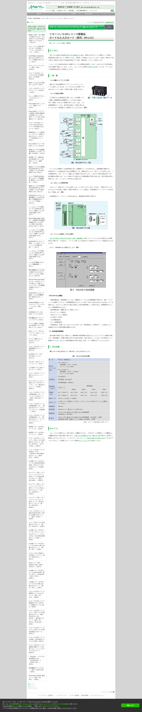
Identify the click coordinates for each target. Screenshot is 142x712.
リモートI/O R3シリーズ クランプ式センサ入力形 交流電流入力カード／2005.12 (37, 630)
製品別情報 (36, 18)
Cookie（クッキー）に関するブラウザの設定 (53, 704)
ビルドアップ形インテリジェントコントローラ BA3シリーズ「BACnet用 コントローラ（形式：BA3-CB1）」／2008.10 (37, 502)
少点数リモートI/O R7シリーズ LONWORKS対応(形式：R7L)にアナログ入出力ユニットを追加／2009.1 (37, 465)
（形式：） (77, 238)
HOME (30, 18)
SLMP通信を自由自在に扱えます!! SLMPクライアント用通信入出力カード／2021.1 (37, 59)
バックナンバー (61, 695)
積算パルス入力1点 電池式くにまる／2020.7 (36, 83)
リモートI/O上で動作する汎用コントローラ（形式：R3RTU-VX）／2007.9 (37, 556)
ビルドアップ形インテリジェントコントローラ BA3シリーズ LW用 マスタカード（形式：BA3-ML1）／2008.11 (37, 489)
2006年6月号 (109, 22)
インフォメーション (97, 695)
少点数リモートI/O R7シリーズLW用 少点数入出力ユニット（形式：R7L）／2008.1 (37, 546)
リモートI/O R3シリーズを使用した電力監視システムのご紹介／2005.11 (37, 639)
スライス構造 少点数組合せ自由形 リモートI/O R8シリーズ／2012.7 (37, 325)
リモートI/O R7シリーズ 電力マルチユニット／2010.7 (36, 375)
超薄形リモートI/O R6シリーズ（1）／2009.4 (36, 433)
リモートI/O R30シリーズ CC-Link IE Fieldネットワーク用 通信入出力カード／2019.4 (36, 125)
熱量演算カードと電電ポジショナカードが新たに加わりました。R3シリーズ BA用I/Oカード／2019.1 (37, 136)
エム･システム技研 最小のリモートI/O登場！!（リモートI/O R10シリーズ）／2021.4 (36, 49)
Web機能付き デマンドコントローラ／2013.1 (36, 319)
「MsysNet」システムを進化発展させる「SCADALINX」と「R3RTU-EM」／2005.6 (36, 660)
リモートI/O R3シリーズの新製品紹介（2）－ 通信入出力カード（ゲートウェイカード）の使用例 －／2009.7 (37, 407)
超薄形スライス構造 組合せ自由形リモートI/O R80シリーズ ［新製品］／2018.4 (36, 160)
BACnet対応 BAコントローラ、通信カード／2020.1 (37, 105)
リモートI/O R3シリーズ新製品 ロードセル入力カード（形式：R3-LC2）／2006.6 (36, 594)
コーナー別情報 (74, 695)
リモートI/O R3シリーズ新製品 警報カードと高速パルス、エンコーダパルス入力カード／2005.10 (37, 648)
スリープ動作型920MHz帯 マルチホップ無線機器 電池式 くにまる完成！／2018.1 (36, 179)
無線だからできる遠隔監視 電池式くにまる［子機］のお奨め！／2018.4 (37, 151)
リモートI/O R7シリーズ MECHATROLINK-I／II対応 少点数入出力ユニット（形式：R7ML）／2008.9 (37, 515)
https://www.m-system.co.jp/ (96, 438)
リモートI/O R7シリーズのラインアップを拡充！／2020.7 (37, 90)
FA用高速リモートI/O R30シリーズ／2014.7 (36, 313)
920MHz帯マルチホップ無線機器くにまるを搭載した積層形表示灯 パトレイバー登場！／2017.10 (36, 199)
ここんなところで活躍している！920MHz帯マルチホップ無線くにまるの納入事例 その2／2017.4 (37, 233)
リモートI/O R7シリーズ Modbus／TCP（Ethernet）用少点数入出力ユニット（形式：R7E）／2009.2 (36, 453)
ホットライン (83, 440)
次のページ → (32, 686)
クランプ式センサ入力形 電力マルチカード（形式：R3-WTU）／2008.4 (37, 524)
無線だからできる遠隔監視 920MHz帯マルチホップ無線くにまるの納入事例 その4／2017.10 (37, 188)
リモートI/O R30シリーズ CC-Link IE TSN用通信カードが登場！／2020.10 (36, 76)
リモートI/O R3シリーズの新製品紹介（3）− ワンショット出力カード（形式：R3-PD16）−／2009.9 (36, 396)
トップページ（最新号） (46, 695)
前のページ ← (32, 684)
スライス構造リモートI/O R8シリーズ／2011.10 (36, 341)
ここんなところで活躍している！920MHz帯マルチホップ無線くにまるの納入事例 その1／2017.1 (37, 254)
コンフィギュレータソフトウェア (60, 238)
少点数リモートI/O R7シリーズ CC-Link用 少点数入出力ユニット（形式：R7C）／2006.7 (36, 584)
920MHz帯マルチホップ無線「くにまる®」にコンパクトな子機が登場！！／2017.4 (36, 244)
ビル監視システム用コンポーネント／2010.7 (37, 368)
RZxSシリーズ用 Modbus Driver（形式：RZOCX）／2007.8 (36, 564)
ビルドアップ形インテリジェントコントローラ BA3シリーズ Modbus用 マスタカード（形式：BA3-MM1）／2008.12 (37, 476)
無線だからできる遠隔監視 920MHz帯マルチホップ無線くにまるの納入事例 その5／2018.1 (37, 169)
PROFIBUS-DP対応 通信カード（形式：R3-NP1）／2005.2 (37, 677)
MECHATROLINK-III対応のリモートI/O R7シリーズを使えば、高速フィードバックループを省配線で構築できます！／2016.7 (37, 284)
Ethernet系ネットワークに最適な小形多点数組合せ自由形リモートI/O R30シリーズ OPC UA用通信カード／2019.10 (37, 115)
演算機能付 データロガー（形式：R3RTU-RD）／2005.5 (37, 670)
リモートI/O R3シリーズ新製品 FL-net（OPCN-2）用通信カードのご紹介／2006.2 (36, 604)
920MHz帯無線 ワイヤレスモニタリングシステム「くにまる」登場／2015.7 (37, 305)
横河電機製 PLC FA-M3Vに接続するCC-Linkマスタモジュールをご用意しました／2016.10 (37, 273)
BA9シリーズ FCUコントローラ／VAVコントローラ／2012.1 (37, 333)
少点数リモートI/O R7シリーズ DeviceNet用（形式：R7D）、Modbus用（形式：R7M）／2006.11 (36, 574)
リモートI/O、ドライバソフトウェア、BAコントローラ (57, 18)
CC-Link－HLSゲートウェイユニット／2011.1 (36, 362)
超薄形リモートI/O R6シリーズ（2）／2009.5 (36, 427)
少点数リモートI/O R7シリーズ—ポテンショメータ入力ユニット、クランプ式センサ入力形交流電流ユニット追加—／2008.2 (37, 534)
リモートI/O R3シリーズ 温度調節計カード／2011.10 (36, 348)
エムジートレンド (36, 9)
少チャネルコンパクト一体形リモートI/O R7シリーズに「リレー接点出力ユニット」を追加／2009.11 (37, 384)
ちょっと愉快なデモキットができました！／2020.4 (37, 98)
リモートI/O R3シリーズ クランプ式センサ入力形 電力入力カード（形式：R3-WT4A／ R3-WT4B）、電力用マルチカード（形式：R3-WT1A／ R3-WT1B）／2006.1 (37, 617)
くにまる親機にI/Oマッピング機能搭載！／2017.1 (37, 264)
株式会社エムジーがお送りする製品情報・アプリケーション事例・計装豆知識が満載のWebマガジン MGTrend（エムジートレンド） (65, 2)
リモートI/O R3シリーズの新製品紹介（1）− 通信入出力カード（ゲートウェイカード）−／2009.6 (37, 419)
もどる (31, 22)
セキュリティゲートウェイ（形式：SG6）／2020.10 (37, 67)
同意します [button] (130, 705)
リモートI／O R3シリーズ (82, 435)
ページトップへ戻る (107, 691)
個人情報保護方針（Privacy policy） (22, 704)
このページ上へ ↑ (33, 688)
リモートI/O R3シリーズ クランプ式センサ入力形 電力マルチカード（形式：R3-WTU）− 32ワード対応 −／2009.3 (37, 442)
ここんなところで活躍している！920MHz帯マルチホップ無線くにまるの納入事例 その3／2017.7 (37, 210)
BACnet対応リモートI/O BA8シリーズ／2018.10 (36, 145)
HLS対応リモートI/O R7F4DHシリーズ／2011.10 (35, 356)
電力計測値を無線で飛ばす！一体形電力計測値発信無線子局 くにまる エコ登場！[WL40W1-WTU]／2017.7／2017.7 (37, 222)
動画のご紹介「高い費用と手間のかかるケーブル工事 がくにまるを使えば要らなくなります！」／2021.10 (37, 38)
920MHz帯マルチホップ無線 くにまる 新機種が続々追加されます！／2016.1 (36, 296)
